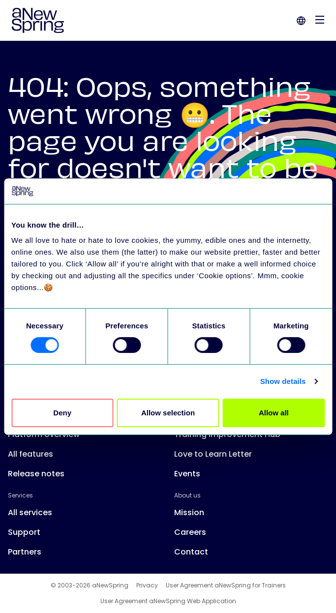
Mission (189, 512)
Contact (191, 551)
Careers (190, 532)
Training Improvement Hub (227, 434)
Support (24, 532)
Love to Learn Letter (213, 454)
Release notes (36, 473)
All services (30, 512)
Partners (24, 551)
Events (187, 473)
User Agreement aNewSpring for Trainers (226, 585)
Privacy (147, 585)
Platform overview (44, 434)
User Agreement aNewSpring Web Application (168, 601)
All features (30, 454)
